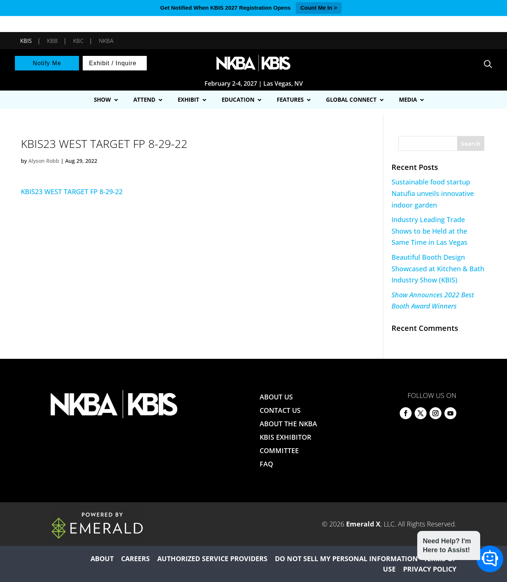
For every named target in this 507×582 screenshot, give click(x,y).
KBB (52, 40)
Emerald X (363, 523)
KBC (78, 40)
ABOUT (102, 558)
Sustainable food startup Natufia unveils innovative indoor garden (433, 193)
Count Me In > (318, 7)
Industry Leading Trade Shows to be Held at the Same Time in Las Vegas (430, 231)
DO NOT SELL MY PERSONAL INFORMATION (346, 558)
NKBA (106, 40)
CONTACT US (280, 410)
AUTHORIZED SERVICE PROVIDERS (212, 558)
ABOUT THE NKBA (288, 423)
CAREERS (135, 558)
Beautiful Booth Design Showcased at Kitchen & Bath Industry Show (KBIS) (438, 268)
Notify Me (47, 63)
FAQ (266, 463)
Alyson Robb (43, 160)
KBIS (26, 40)
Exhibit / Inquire (112, 63)
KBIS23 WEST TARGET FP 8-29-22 (72, 191)
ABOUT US (276, 396)
